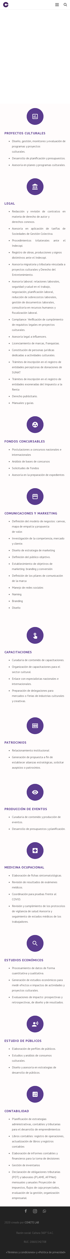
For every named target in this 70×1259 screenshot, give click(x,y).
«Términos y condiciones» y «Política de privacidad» (36, 1252)
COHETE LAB (32, 1222)
